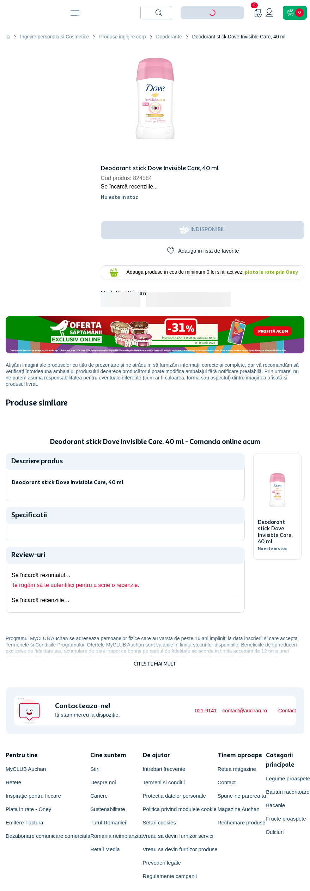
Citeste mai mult (155, 664)
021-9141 (206, 710)
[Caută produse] (158, 12)
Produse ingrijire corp (122, 36)
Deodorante (169, 36)
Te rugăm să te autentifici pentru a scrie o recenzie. (75, 585)
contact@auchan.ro (244, 710)
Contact (287, 710)
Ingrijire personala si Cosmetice (54, 36)
